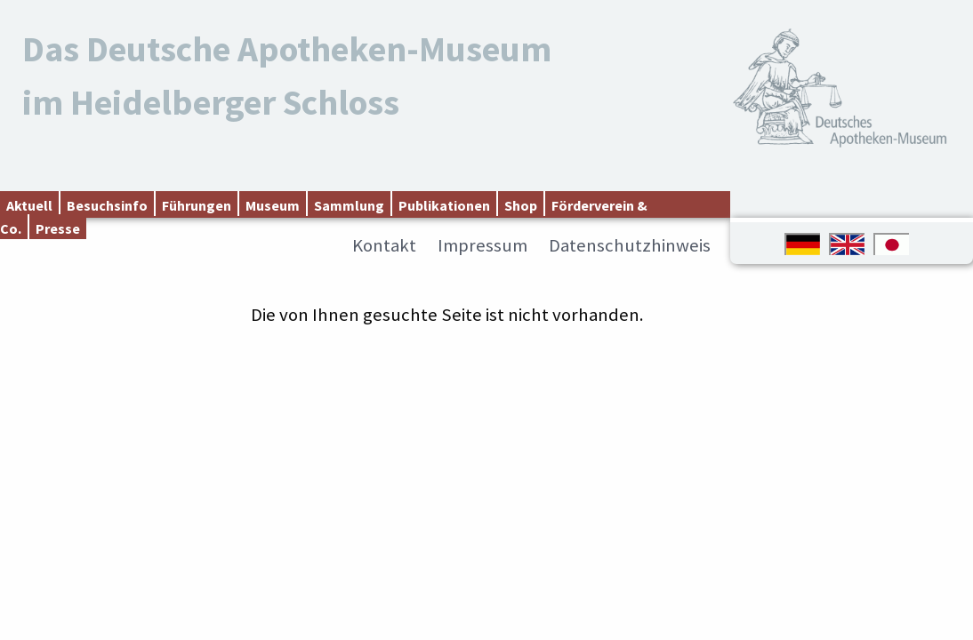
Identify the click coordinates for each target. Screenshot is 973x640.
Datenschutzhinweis (630, 245)
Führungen (196, 205)
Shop (520, 205)
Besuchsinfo (107, 205)
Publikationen (444, 205)
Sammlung (349, 205)
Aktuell (29, 205)
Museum (272, 205)
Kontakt (384, 245)
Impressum (482, 245)
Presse (58, 228)
